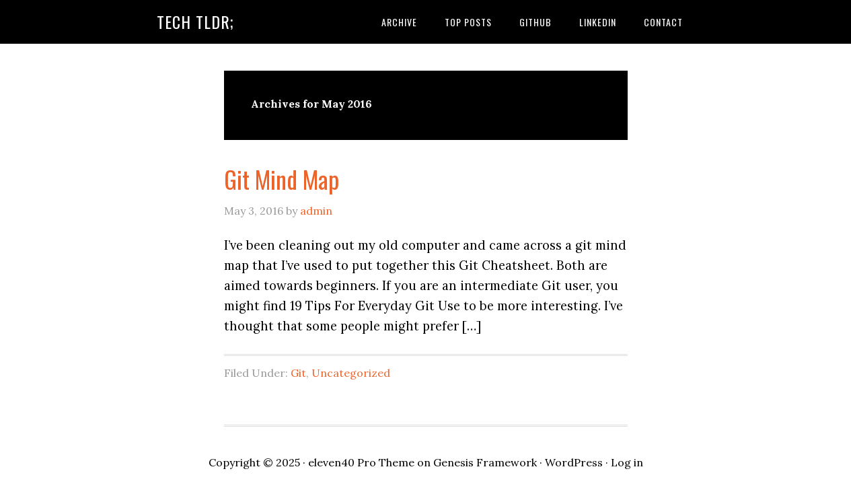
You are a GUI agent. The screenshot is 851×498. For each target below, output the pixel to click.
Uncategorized (350, 373)
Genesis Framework (485, 462)
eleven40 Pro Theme (361, 462)
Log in (627, 462)
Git (298, 373)
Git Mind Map (281, 179)
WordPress (574, 462)
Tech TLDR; (195, 21)
